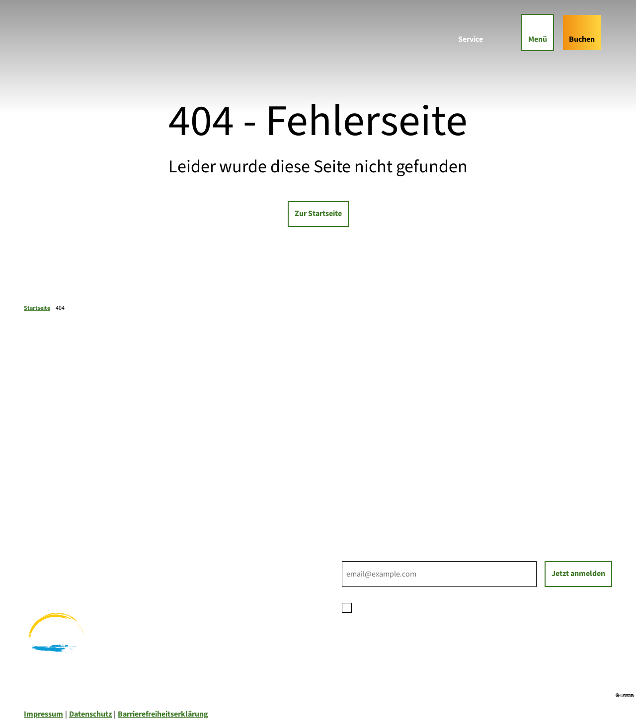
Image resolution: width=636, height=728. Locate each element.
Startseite (37, 308)
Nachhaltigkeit (367, 485)
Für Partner (361, 473)
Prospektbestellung (376, 461)
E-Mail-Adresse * (369, 555)
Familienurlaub (50, 539)
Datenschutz (90, 714)
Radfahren (42, 563)
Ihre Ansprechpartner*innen (390, 449)
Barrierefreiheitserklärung (163, 714)
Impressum (43, 714)
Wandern (39, 551)
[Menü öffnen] (532, 37)
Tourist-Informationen (380, 497)
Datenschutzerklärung (435, 606)
